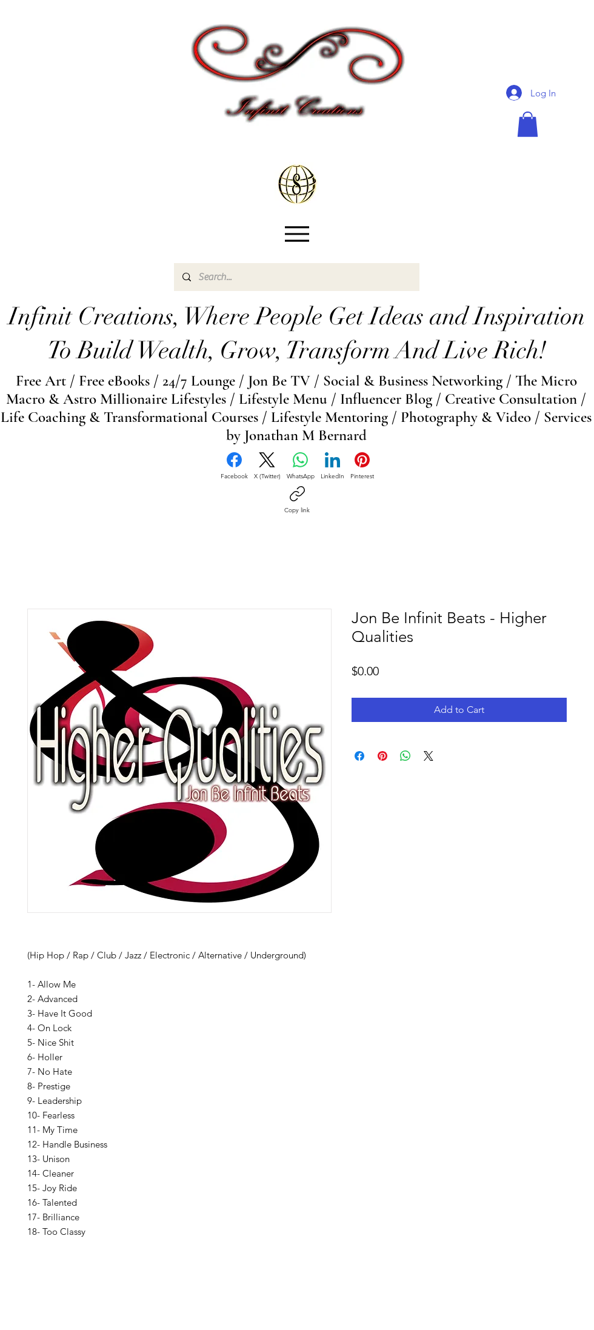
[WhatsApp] (301, 466)
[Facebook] (234, 466)
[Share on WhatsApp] (405, 756)
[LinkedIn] (332, 466)
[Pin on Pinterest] (382, 756)
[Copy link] (297, 500)
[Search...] (296, 277)
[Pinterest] (362, 466)
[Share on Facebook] (359, 756)
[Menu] (296, 234)
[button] (527, 124)
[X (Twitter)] (267, 466)
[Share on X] (428, 756)
